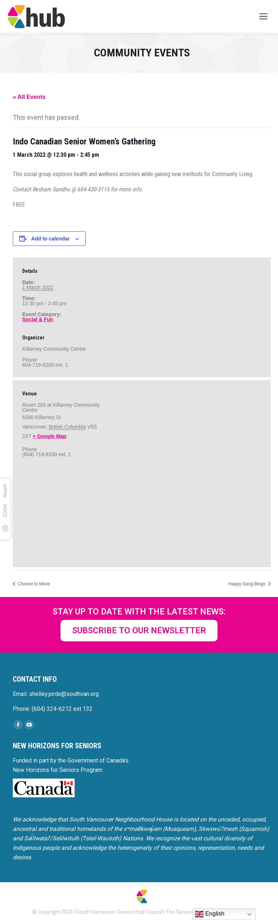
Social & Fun (37, 319)
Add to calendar (50, 239)
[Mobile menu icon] (263, 16)
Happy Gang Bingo (247, 583)
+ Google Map (49, 436)
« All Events (29, 97)
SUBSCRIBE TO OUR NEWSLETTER (139, 631)
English (209, 914)
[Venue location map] (141, 510)
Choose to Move (33, 583)
